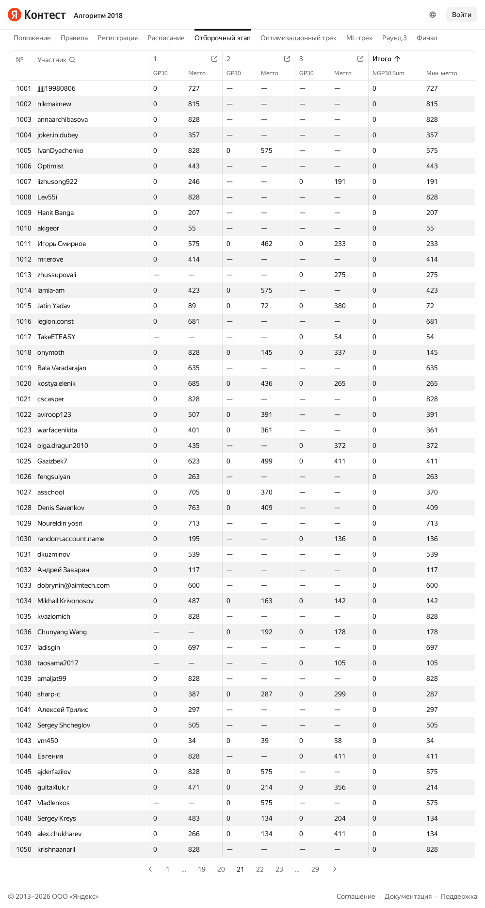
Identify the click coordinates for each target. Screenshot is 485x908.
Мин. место (446, 73)
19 (202, 869)
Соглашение (356, 896)
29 (315, 869)
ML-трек (359, 38)
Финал (427, 38)
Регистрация (117, 38)
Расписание (166, 38)
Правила (74, 38)
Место (201, 73)
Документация (408, 896)
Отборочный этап (222, 38)
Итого (386, 59)
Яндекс (84, 896)
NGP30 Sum (393, 73)
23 (279, 869)
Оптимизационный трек (298, 38)
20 (221, 869)
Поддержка (459, 896)
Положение (32, 38)
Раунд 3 (394, 38)
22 (260, 869)
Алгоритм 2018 (98, 15)
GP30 (165, 73)
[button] (56, 60)
